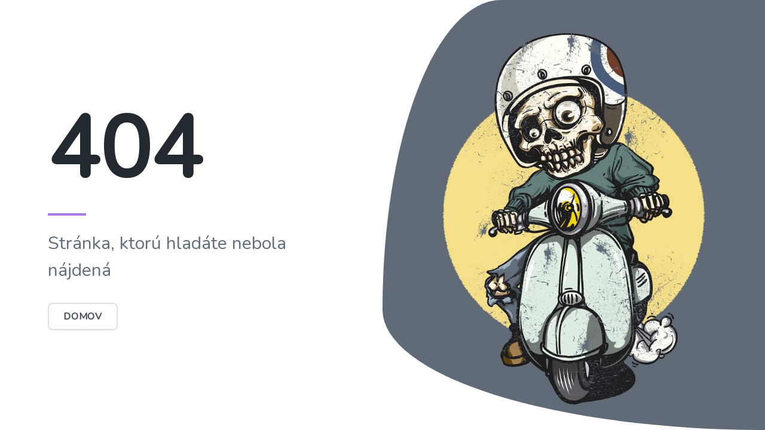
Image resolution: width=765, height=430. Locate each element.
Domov (82, 316)
